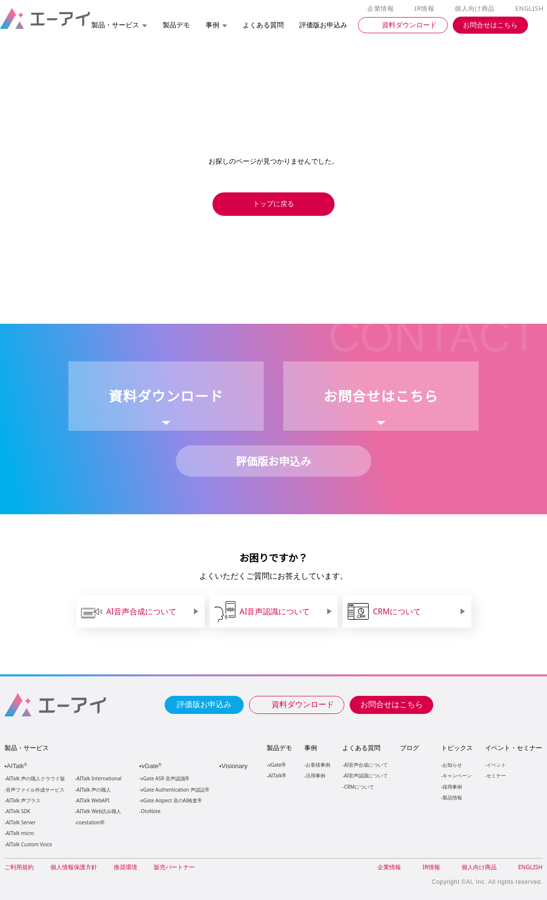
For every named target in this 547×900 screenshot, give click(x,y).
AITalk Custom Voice (28, 844)
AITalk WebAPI (93, 800)
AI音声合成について (365, 764)
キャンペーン (456, 775)
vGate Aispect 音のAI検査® (170, 800)
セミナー (495, 775)
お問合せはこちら (391, 704)
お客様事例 (318, 764)
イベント (495, 764)
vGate (152, 766)
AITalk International (99, 778)
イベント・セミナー (513, 748)
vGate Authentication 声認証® (174, 790)
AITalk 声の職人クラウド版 (35, 778)
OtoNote (150, 811)
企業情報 (382, 8)
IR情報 (426, 8)
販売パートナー (174, 867)
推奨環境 (125, 867)
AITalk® (276, 775)
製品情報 (452, 797)
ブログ (409, 748)
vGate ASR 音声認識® (164, 778)
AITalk (18, 766)
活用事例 (315, 775)
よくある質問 (361, 748)
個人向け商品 (476, 8)
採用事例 (452, 786)
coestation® (90, 822)
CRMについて (359, 786)
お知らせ (452, 764)
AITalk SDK (18, 811)
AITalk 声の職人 (94, 790)
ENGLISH (530, 8)
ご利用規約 (19, 867)
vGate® (276, 764)
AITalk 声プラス (23, 800)
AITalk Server (20, 822)
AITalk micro (20, 833)
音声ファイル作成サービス (35, 790)
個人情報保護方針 (73, 867)
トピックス (456, 748)
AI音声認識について (365, 775)
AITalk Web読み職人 (99, 811)
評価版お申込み (204, 704)
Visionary (235, 766)
